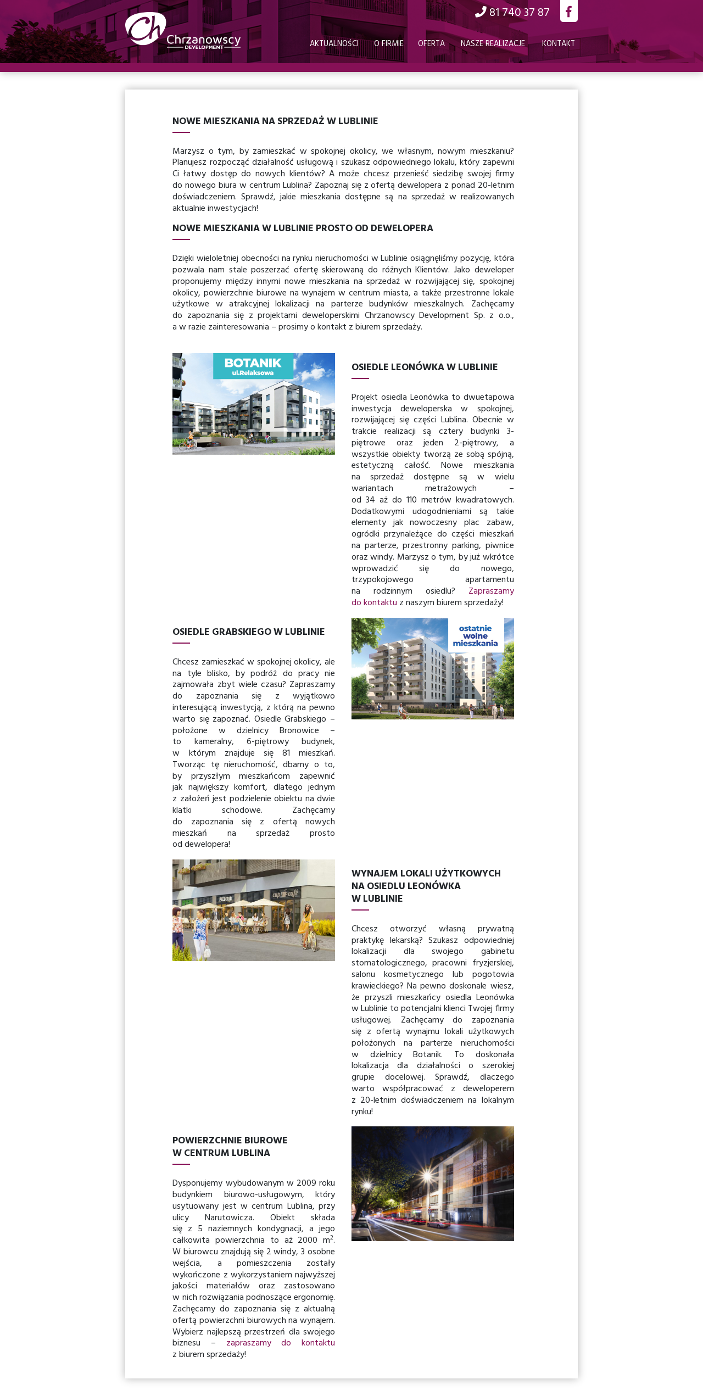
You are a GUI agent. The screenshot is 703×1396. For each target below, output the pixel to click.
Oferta (431, 44)
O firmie (389, 44)
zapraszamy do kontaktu (280, 1343)
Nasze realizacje (493, 44)
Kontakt (558, 44)
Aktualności (334, 44)
